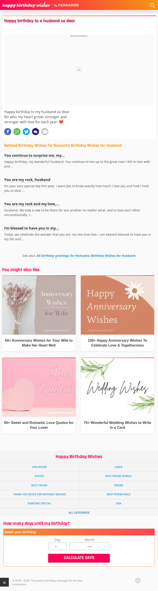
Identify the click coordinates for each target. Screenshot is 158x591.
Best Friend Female (118, 476)
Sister (39, 476)
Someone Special (39, 503)
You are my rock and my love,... (31, 203)
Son (118, 503)
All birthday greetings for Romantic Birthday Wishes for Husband (85, 256)
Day (57, 539)
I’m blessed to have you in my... (31, 228)
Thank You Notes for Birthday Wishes (39, 494)
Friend (118, 485)
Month (90, 539)
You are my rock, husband (27, 179)
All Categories (79, 513)
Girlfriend (39, 467)
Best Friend (39, 485)
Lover (118, 467)
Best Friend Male (118, 494)
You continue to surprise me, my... (34, 155)
